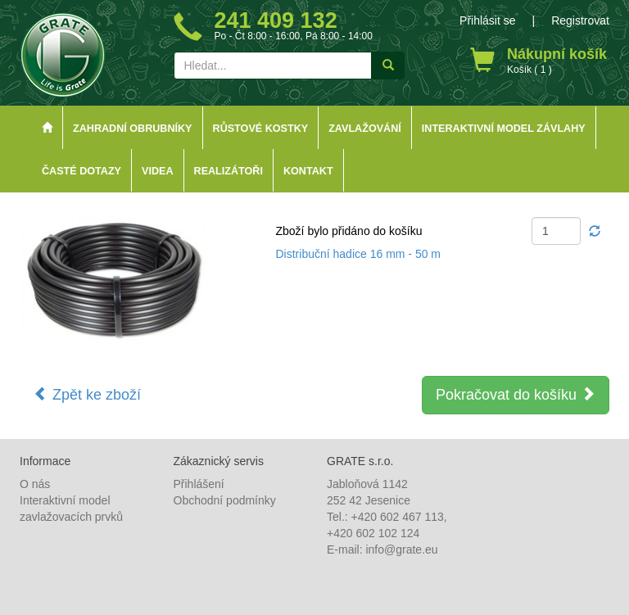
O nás (35, 484)
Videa (158, 171)
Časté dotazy (81, 171)
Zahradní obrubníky (132, 128)
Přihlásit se (487, 20)
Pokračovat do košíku (515, 394)
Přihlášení (199, 484)
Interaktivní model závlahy (504, 128)
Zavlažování (364, 128)
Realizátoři (228, 171)
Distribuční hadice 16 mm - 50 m (358, 253)
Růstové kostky (261, 128)
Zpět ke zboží (87, 394)
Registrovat (580, 20)
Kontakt (308, 171)
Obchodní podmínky (225, 500)
